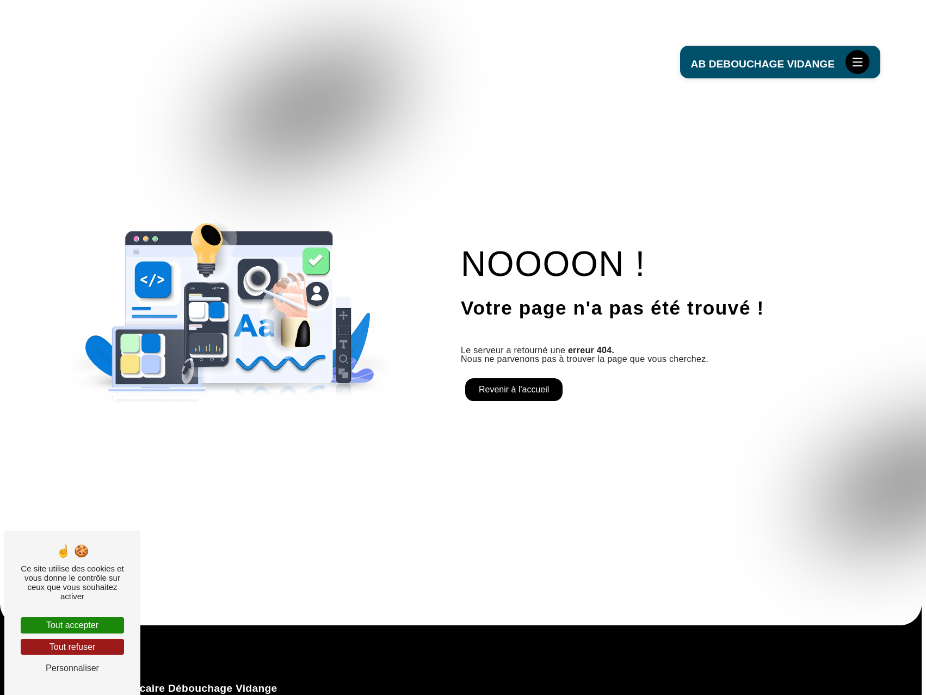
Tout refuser (72, 646)
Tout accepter (72, 625)
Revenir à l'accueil (514, 389)
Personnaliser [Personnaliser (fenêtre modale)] (72, 668)
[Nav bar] (857, 62)
